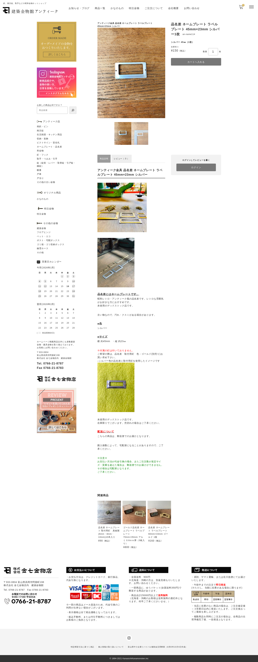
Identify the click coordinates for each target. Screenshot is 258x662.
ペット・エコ (44, 236)
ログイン (196, 167)
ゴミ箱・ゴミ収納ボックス (50, 244)
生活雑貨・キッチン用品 (49, 134)
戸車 (39, 174)
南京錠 (40, 130)
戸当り (40, 178)
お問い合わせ (192, 8)
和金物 (40, 150)
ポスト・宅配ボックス (48, 240)
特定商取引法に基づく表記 (82, 647)
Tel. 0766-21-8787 (50, 363)
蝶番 (39, 170)
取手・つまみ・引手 (47, 159)
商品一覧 (100, 8)
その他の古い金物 (46, 182)
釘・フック (42, 155)
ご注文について (154, 8)
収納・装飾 (42, 138)
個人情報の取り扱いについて (111, 647)
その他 (40, 252)
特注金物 (134, 8)
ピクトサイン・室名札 (48, 142)
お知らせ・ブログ (79, 8)
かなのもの (117, 8)
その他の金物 (50, 223)
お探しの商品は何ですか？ (49, 105)
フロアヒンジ (44, 232)
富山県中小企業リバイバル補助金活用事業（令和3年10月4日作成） (157, 647)
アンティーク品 (51, 121)
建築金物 (41, 228)
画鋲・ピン (42, 126)
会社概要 (173, 8)
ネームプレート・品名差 (49, 146)
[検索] (72, 110)
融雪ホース (42, 248)
